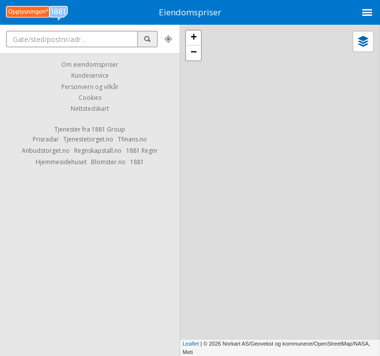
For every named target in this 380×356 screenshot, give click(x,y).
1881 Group (108, 129)
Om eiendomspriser (89, 64)
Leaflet (191, 344)
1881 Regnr (142, 150)
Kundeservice (90, 76)
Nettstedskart (90, 109)
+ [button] (193, 38)
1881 (137, 162)
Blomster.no (108, 162)
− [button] (193, 52)
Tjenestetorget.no (88, 139)
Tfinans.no (132, 139)
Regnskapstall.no (98, 150)
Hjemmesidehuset (61, 162)
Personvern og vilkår (90, 87)
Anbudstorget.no (46, 150)
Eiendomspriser (190, 12)
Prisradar (46, 139)
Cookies (90, 97)
